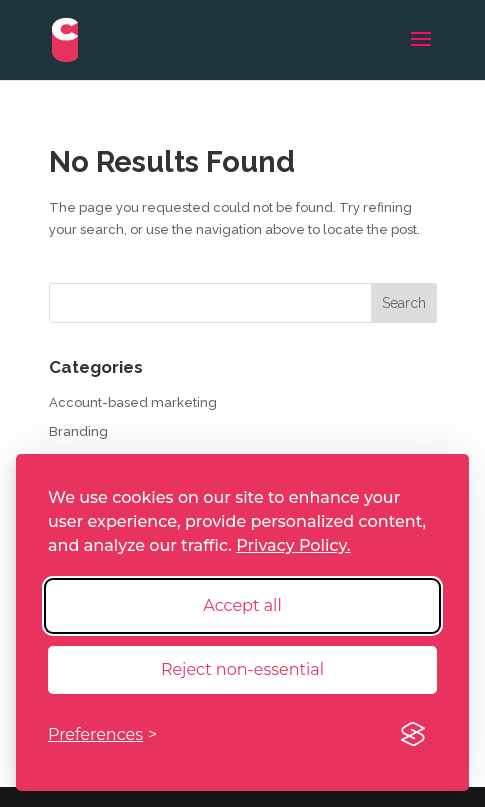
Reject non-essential (242, 669)
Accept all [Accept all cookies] (242, 605)
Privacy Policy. (293, 545)
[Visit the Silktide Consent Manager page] (413, 735)
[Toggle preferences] (102, 734)
